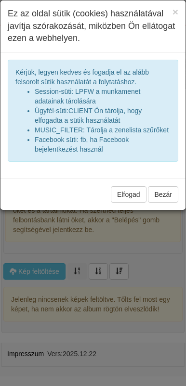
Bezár (163, 194)
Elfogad (128, 194)
